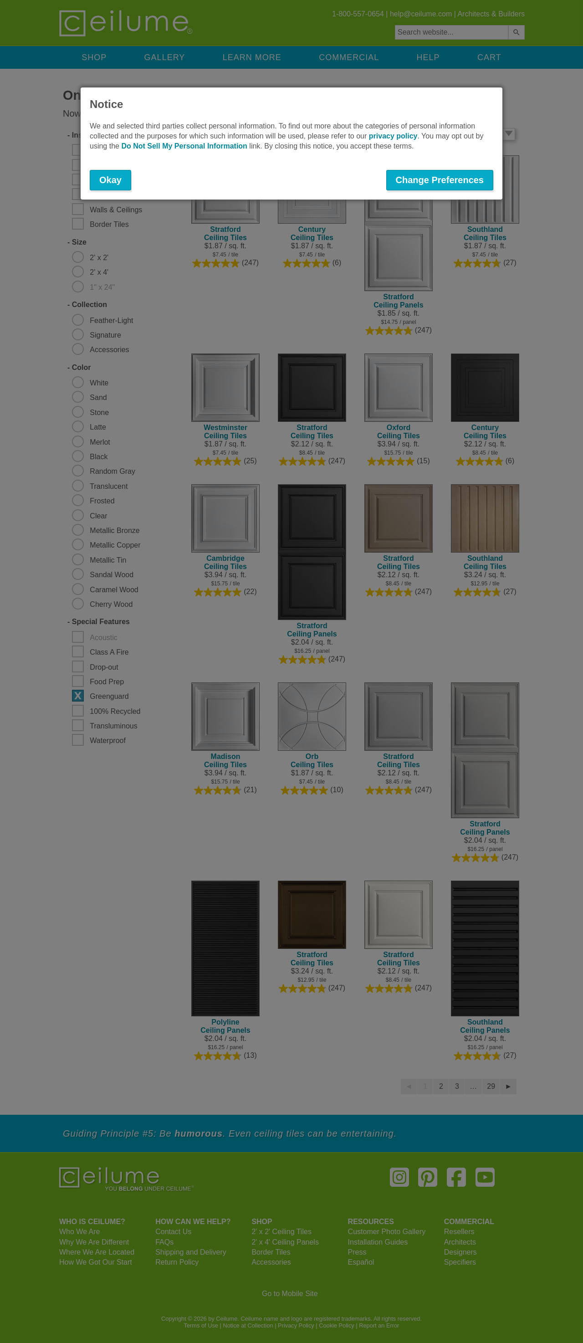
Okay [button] (110, 180)
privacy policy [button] (393, 136)
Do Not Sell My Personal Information (184, 146)
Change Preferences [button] (440, 180)
